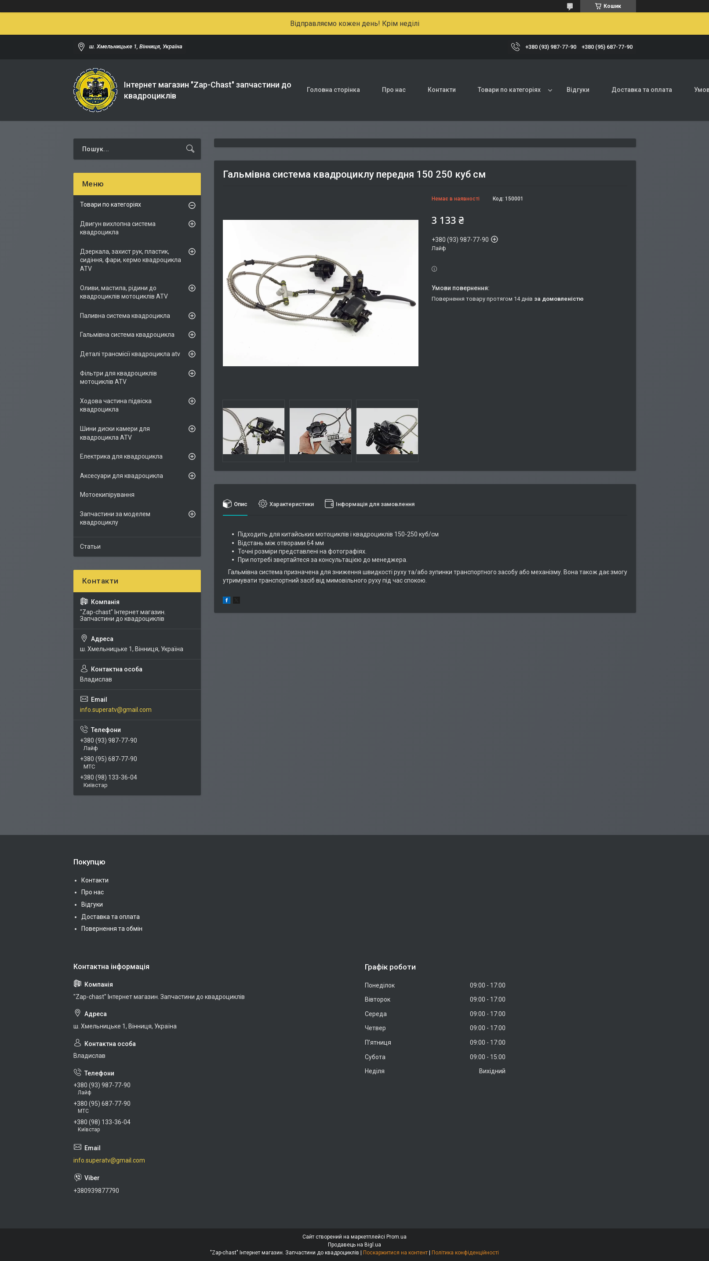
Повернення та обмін (111, 928)
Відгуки (578, 89)
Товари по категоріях (509, 89)
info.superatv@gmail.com (116, 709)
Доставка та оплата (641, 89)
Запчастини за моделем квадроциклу (115, 518)
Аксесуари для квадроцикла (121, 475)
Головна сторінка (333, 89)
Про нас (394, 89)
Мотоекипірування (107, 494)
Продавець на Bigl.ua (354, 1245)
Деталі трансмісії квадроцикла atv (130, 353)
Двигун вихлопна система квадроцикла (118, 228)
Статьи (90, 546)
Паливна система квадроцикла (125, 315)
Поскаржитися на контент (395, 1253)
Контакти (442, 89)
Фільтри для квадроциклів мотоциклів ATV (118, 378)
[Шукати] (190, 149)
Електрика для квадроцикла (121, 456)
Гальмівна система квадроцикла (127, 334)
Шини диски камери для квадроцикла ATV (115, 433)
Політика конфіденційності (465, 1253)
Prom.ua (396, 1237)
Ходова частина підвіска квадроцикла (116, 405)
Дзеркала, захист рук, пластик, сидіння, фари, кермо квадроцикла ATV (130, 260)
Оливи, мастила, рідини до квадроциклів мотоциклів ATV (124, 292)
